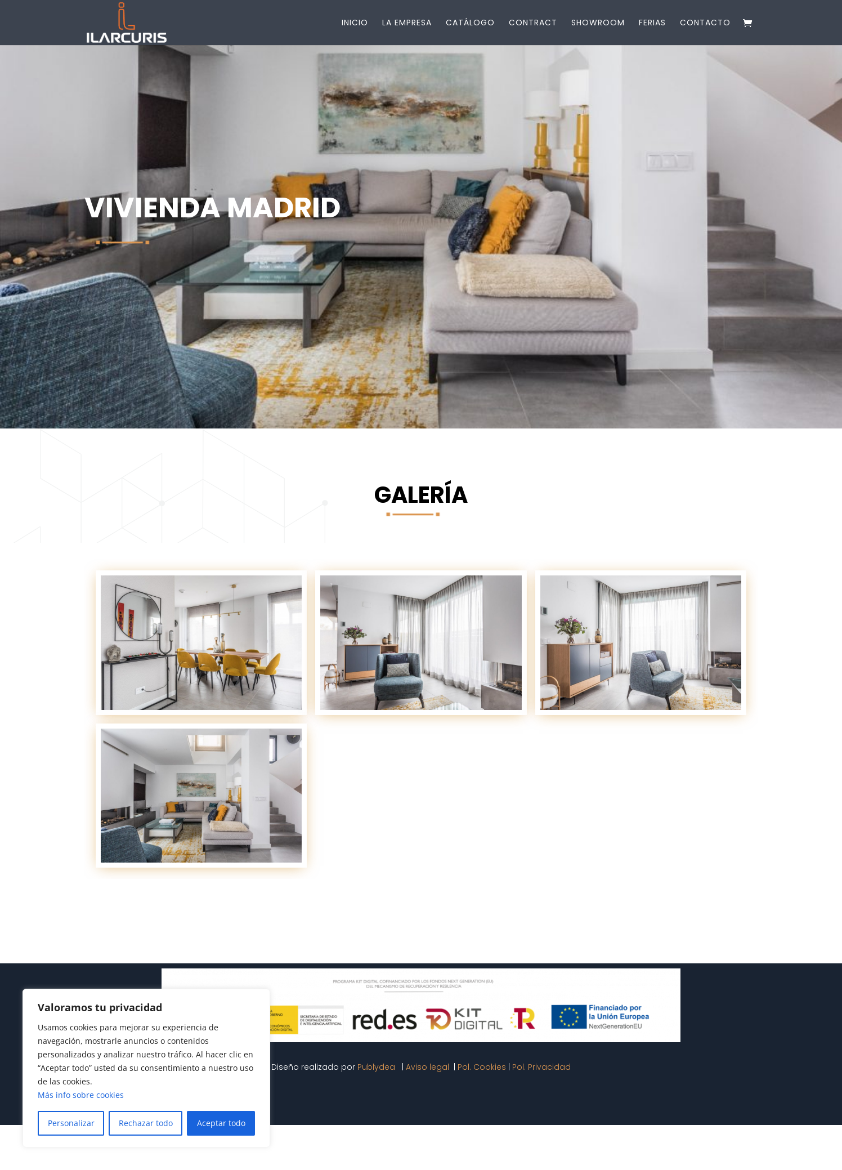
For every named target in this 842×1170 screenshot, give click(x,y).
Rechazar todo (146, 1123)
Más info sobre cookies (81, 1094)
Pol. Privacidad (541, 1067)
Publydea (377, 1067)
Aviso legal (428, 1067)
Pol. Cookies (482, 1067)
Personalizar (71, 1123)
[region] (146, 1068)
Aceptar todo (221, 1123)
